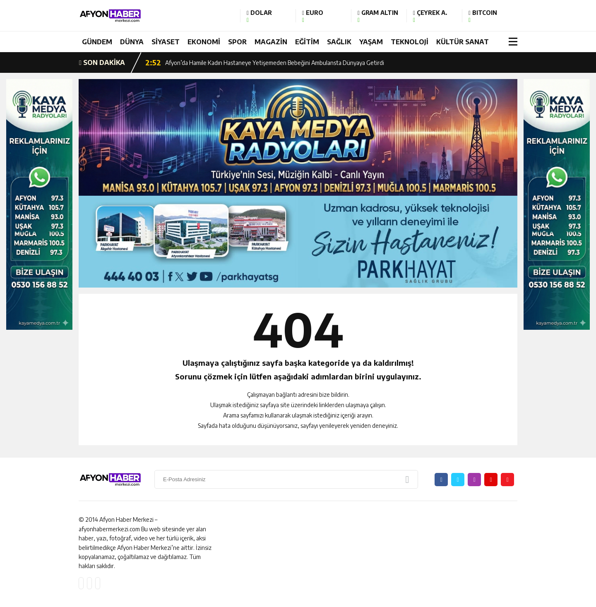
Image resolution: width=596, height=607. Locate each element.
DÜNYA (132, 42)
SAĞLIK (339, 42)
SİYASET (165, 42)
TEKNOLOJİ (409, 42)
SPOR (237, 42)
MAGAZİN (271, 42)
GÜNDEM (97, 42)
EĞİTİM (307, 42)
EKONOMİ (203, 42)
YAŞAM (371, 42)
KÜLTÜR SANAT (462, 42)
